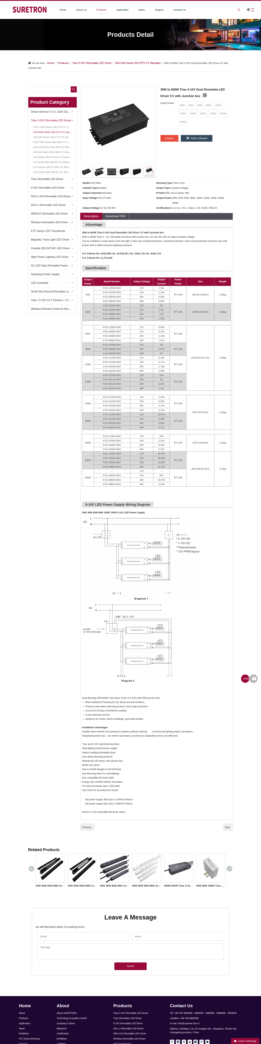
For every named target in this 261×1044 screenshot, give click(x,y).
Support (152, 9)
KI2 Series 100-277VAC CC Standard (53, 157)
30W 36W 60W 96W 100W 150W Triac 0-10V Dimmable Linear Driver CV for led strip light (146, 885)
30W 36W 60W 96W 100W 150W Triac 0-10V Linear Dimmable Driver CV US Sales (50, 885)
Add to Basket (199, 138)
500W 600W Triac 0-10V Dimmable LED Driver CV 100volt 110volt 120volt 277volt (178, 885)
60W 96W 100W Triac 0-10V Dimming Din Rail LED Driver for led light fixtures (210, 885)
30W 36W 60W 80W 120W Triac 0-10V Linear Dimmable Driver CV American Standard (82, 885)
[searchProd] (49, 89)
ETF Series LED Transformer (48, 231)
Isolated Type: (90, 188)
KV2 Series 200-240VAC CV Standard (53, 172)
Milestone (62, 1028)
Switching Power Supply (45, 274)
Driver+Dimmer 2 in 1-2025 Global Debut (54, 111)
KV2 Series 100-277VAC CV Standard (53, 167)
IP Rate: (160, 193)
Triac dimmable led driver (105, 812)
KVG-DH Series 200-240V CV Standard (54, 147)
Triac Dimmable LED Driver (47, 179)
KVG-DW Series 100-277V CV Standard (54, 132)
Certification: (163, 208)
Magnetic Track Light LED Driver (50, 239)
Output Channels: (92, 193)
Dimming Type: (164, 183)
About (22, 1013)
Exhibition (24, 1033)
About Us (75, 9)
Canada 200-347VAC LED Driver (50, 248)
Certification (63, 1033)
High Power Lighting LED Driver (50, 257)
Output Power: (164, 198)
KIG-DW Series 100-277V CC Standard (54, 137)
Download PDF (116, 216)
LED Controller (39, 282)
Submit (130, 966)
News (135, 9)
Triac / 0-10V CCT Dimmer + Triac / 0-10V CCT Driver (54, 300)
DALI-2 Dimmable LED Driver (48, 205)
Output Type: (163, 188)
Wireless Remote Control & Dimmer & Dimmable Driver (54, 308)
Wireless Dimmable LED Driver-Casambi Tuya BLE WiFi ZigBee (54, 222)
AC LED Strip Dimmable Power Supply (54, 265)
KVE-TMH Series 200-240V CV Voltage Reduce (55, 142)
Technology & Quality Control (72, 1018)
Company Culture (66, 1023)
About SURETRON (67, 1013)
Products (95, 9)
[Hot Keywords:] (74, 89)
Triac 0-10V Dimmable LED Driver (51, 120)
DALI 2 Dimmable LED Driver (128, 1028)
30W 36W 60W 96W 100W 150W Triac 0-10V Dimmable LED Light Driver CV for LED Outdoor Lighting (114, 885)
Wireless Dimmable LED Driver (129, 1038)
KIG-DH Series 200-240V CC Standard (54, 152)
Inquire (169, 138)
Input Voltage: (90, 198)
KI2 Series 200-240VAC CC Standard (53, 162)
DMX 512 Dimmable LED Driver (129, 1033)
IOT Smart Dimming (29, 1038)
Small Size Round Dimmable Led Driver (54, 291)
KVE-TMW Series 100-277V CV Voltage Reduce (55, 127)
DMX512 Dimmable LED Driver (49, 213)
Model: (86, 183)
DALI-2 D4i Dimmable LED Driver (50, 196)
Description (91, 216)
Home (56, 9)
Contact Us (173, 9)
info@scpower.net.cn (188, 1023)
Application (116, 9)
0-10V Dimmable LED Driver (48, 187)
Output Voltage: (91, 208)
